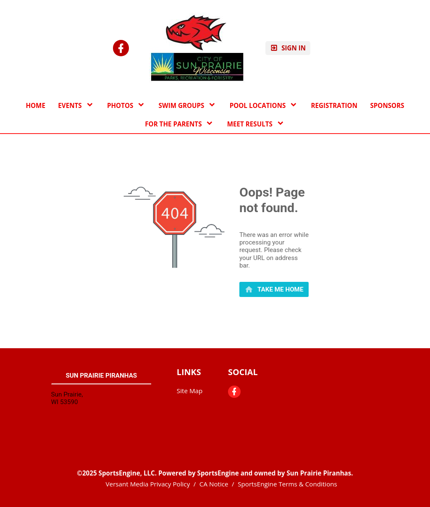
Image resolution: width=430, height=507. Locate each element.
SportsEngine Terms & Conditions (287, 484)
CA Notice (213, 484)
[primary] (274, 289)
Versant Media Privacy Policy (148, 484)
